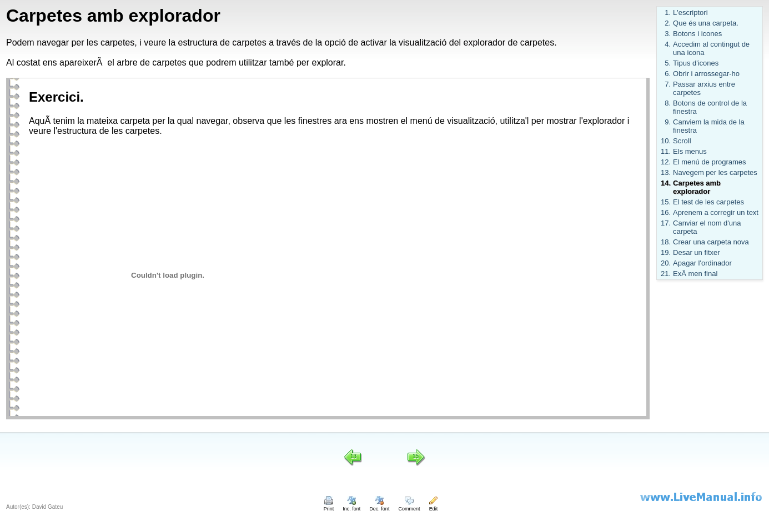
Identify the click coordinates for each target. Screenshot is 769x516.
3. (668, 33)
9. (668, 122)
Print (329, 506)
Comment (409, 506)
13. (666, 172)
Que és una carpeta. (705, 23)
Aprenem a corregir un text (715, 212)
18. (666, 242)
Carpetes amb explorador (697, 187)
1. (668, 12)
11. (666, 151)
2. (668, 23)
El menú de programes (709, 162)
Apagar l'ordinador (702, 263)
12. (666, 162)
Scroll (682, 141)
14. (666, 183)
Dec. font (379, 506)
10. (666, 141)
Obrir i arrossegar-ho (706, 73)
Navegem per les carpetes (715, 172)
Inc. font (351, 506)
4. (668, 44)
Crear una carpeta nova (711, 242)
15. (666, 202)
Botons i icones (697, 33)
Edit (433, 506)
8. (668, 103)
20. (666, 263)
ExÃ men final (695, 273)
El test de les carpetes (708, 202)
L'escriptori (690, 12)
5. (668, 63)
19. (666, 252)
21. (666, 273)
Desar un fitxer (696, 252)
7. (668, 84)
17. (666, 223)
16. (666, 212)
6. (668, 73)
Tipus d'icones (695, 63)
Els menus (690, 151)
